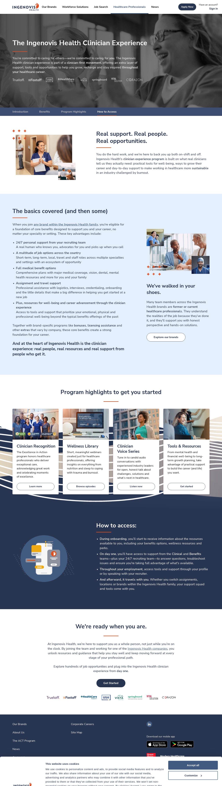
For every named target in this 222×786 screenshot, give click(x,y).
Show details (53, 779)
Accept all (193, 736)
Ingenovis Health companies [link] (148, 649)
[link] (25, 7)
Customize (193, 747)
